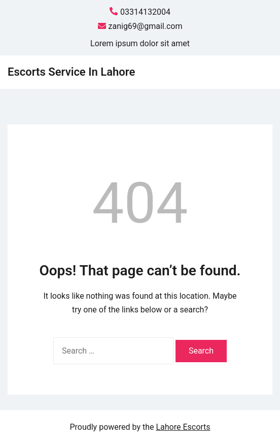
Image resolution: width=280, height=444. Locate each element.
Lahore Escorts (183, 427)
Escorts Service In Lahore (71, 72)
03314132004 (140, 12)
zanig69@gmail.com (140, 26)
